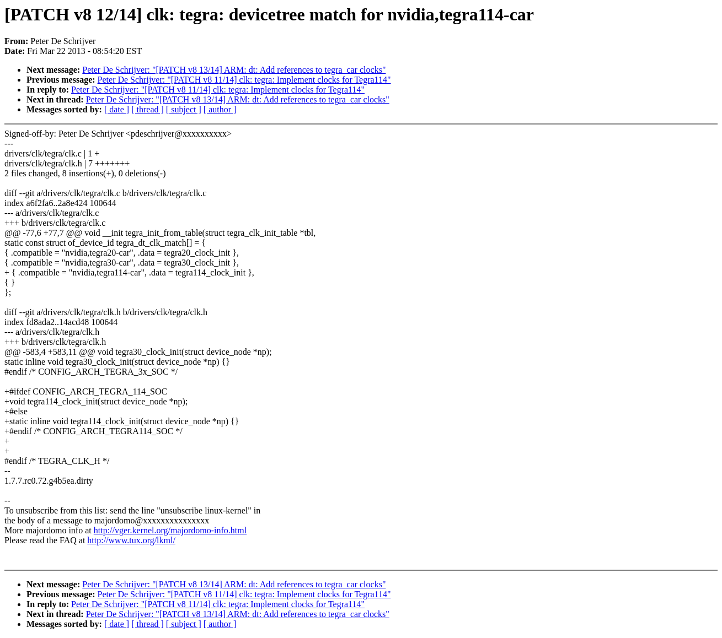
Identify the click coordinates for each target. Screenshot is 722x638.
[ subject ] (183, 109)
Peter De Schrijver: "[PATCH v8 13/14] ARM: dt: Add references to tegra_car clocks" (234, 69)
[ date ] (116, 109)
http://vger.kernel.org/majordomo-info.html (170, 530)
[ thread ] (147, 109)
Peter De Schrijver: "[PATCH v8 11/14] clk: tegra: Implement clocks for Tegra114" (244, 79)
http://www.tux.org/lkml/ (131, 540)
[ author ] (220, 109)
